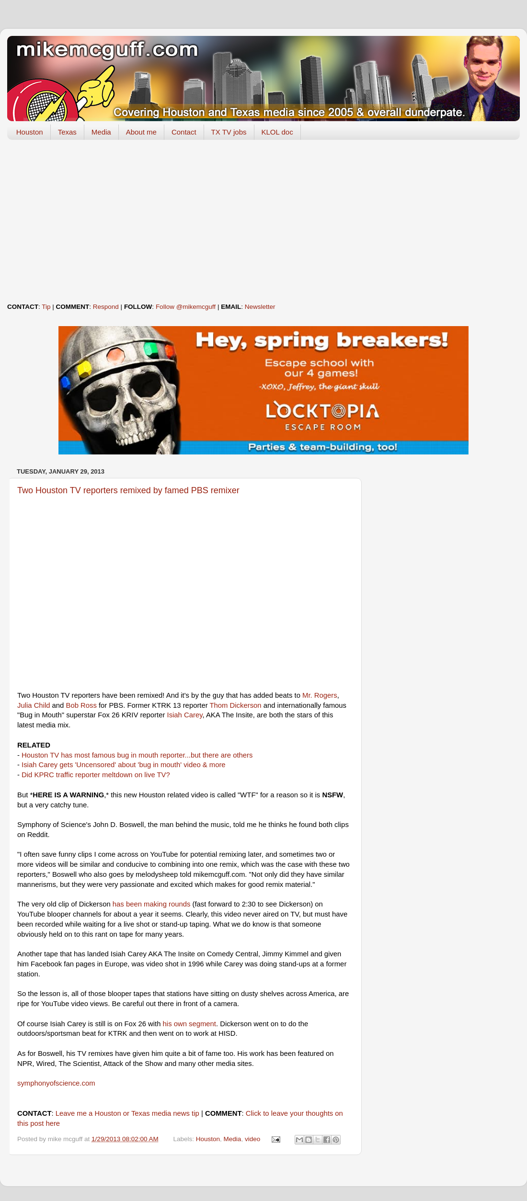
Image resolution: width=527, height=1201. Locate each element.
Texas (67, 132)
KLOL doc (277, 132)
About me (141, 132)
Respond (106, 306)
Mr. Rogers (319, 695)
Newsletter (260, 306)
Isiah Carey (185, 715)
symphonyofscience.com (56, 1083)
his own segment (189, 1024)
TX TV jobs (229, 132)
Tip (46, 306)
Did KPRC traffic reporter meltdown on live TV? (96, 775)
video (252, 1139)
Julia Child (33, 705)
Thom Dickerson (236, 705)
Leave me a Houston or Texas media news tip (127, 1113)
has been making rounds (152, 904)
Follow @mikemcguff (186, 306)
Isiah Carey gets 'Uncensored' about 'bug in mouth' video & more (124, 765)
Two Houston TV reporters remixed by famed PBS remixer (128, 490)
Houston (29, 132)
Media (101, 132)
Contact (184, 132)
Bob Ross (81, 705)
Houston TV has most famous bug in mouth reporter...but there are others (137, 755)
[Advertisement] (263, 221)
